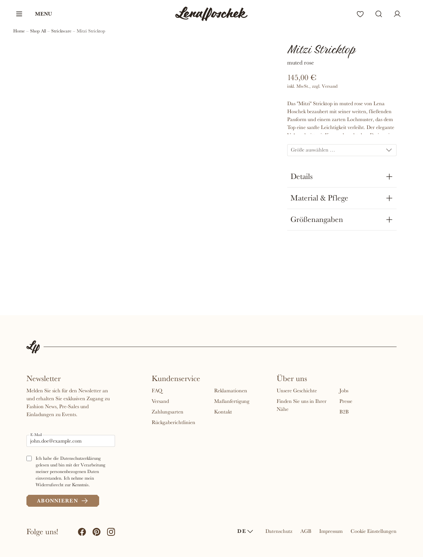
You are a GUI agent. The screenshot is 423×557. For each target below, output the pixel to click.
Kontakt (223, 412)
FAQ (157, 391)
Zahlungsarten (167, 412)
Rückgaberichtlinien (173, 422)
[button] (33, 14)
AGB (305, 531)
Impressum (331, 531)
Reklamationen (230, 391)
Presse (345, 401)
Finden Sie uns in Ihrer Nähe (302, 405)
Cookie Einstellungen (374, 531)
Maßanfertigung (232, 401)
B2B (344, 412)
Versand (160, 401)
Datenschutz (278, 531)
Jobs (343, 391)
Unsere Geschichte (297, 391)
